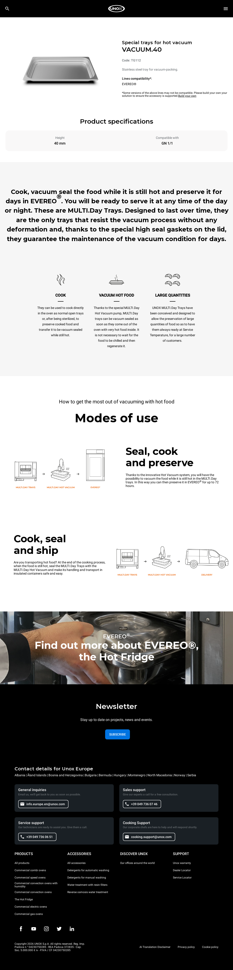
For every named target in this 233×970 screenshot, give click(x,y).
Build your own (187, 95)
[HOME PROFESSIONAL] (116, 8)
